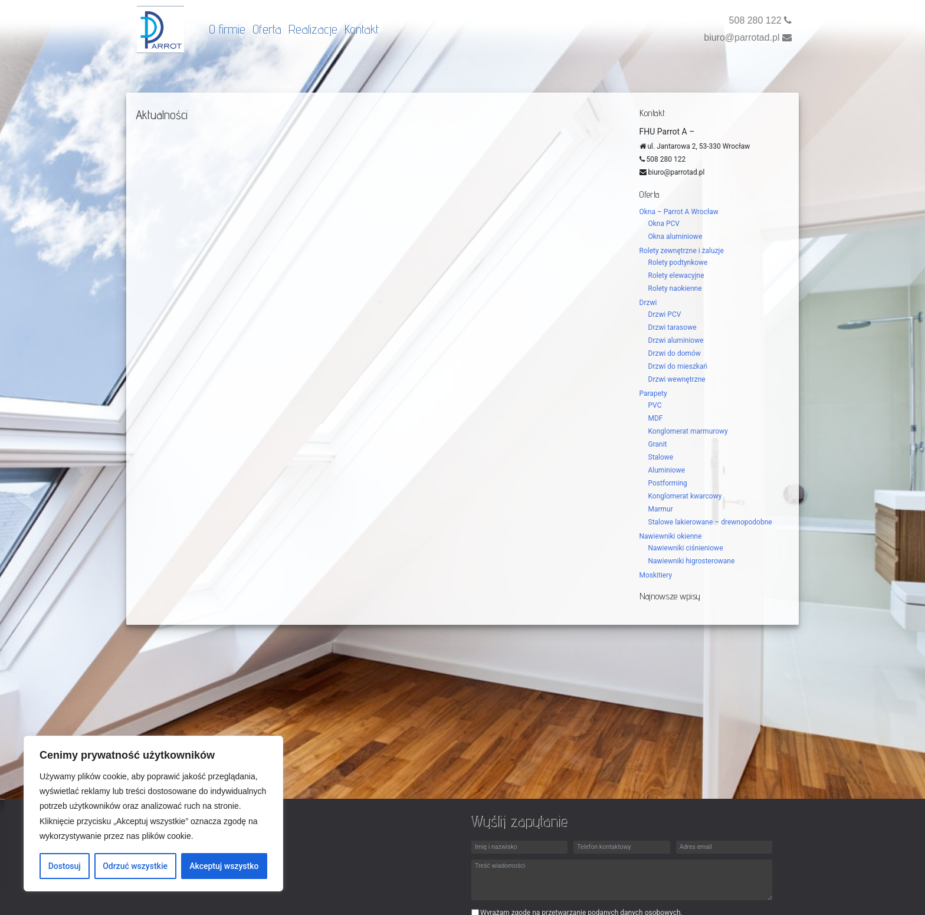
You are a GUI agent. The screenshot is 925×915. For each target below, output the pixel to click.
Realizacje (312, 29)
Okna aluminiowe (675, 236)
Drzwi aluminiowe (676, 340)
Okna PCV (664, 223)
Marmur (660, 509)
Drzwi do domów (674, 353)
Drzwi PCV (664, 314)
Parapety (653, 393)
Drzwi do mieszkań (678, 366)
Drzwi (648, 303)
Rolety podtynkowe (678, 262)
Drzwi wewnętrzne (677, 379)
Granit (657, 444)
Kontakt (362, 29)
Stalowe (661, 457)
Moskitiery (656, 575)
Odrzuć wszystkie (135, 866)
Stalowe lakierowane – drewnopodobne (710, 522)
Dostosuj (64, 866)
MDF (655, 418)
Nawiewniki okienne (670, 536)
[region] (153, 813)
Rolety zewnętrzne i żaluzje (681, 251)
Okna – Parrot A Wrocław (679, 212)
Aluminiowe (666, 470)
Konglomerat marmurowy (688, 431)
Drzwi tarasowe (672, 327)
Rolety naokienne (675, 288)
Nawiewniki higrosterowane (691, 561)
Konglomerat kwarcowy (685, 496)
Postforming (667, 483)
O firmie (227, 29)
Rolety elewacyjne (676, 275)
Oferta (266, 29)
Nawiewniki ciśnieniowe (685, 548)
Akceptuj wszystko (223, 866)
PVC (655, 405)
